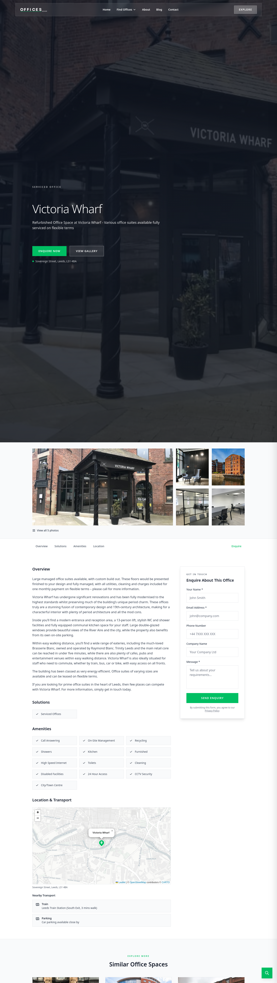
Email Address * (196, 607)
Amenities (79, 546)
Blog (159, 9)
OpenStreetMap (138, 882)
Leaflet (120, 882)
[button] (101, 843)
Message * (193, 662)
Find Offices (126, 9)
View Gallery (87, 251)
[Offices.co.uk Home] (33, 9)
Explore (245, 9)
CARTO (166, 882)
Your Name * (194, 589)
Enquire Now (49, 251)
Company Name (196, 644)
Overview (42, 546)
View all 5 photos (45, 530)
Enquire (237, 546)
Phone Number (196, 625)
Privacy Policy (212, 710)
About (146, 9)
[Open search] (267, 973)
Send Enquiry (212, 698)
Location (98, 546)
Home (107, 9)
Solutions (61, 546)
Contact (173, 9)
